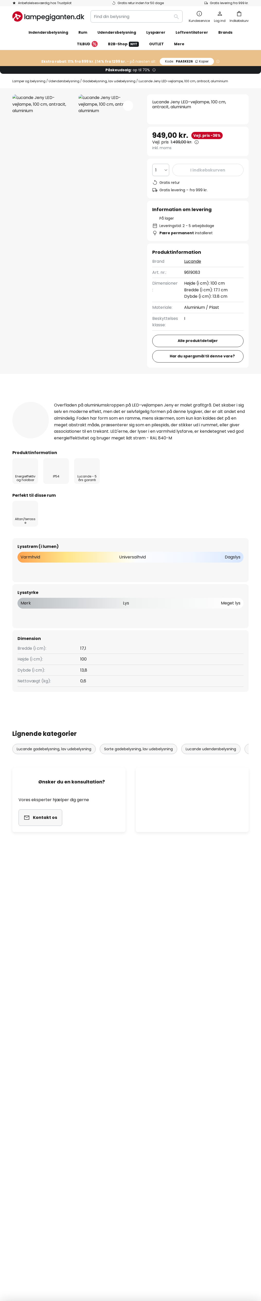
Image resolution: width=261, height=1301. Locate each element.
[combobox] (136, 16)
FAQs (17, 1048)
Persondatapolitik (37, 1259)
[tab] (38, 401)
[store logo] (48, 16)
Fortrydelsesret (189, 1066)
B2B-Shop (123, 44)
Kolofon (181, 1075)
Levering (20, 1083)
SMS (97, 1075)
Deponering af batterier (171, 1259)
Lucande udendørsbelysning (211, 765)
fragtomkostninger (167, 1274)
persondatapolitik (183, 1001)
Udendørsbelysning (64, 81)
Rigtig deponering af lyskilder (215, 1259)
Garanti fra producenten (37, 1110)
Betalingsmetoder (30, 1075)
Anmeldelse (150, 401)
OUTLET (156, 44)
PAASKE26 (187, 61)
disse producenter (178, 960)
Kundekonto (24, 1092)
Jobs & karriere (108, 1083)
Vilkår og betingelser (194, 1057)
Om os (99, 1048)
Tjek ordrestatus (29, 1066)
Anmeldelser (106, 1092)
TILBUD (87, 44)
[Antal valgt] (160, 170)
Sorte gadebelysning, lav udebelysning (138, 765)
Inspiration (103, 1110)
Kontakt (20, 1057)
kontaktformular (91, 1001)
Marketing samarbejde (116, 1057)
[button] (128, 106)
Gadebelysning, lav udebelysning (109, 81)
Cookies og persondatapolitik (202, 1048)
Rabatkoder (105, 1101)
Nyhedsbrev (105, 1066)
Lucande (192, 261)
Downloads (195, 401)
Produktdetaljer (97, 401)
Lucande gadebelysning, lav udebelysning (54, 765)
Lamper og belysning (29, 81)
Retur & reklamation (32, 1101)
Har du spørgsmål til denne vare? (202, 356)
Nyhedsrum (129, 1110)
